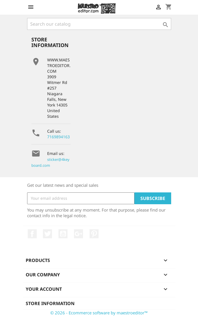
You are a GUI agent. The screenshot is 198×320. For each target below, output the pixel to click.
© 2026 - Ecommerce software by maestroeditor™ (99, 312)
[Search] (99, 24)
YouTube (63, 233)
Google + (78, 233)
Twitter (47, 233)
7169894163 (58, 136)
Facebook (32, 233)
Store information (50, 303)
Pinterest (94, 233)
